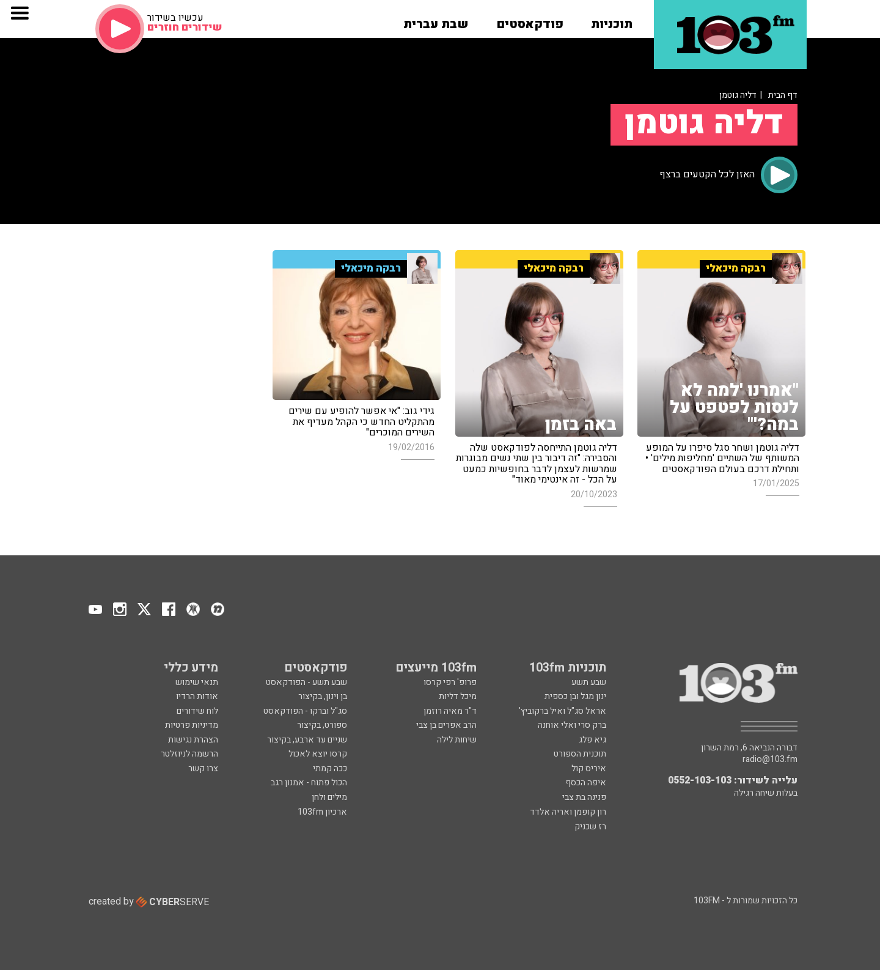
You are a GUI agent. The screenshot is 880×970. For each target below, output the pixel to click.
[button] (611, 20)
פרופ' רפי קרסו (450, 682)
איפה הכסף (585, 782)
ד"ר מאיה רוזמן (450, 711)
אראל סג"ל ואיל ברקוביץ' (562, 711)
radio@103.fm (770, 759)
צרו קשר (203, 768)
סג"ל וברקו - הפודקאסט (305, 711)
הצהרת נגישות (193, 739)
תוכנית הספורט (580, 753)
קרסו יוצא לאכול (317, 753)
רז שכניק (590, 826)
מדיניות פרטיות (191, 725)
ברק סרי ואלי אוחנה (572, 725)
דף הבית (783, 95)
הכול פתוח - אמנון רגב (309, 782)
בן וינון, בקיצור (322, 696)
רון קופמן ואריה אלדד (568, 811)
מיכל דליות (458, 696)
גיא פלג (592, 739)
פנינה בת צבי (584, 797)
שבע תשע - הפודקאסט (306, 682)
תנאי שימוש (196, 682)
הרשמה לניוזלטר (189, 753)
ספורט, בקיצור (322, 725)
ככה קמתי (330, 768)
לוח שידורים (197, 711)
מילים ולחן (329, 797)
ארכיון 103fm (322, 811)
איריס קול (588, 768)
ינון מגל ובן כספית (575, 696)
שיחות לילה (457, 739)
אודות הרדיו (197, 696)
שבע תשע (588, 682)
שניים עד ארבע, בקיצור (307, 739)
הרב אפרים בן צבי (446, 725)
